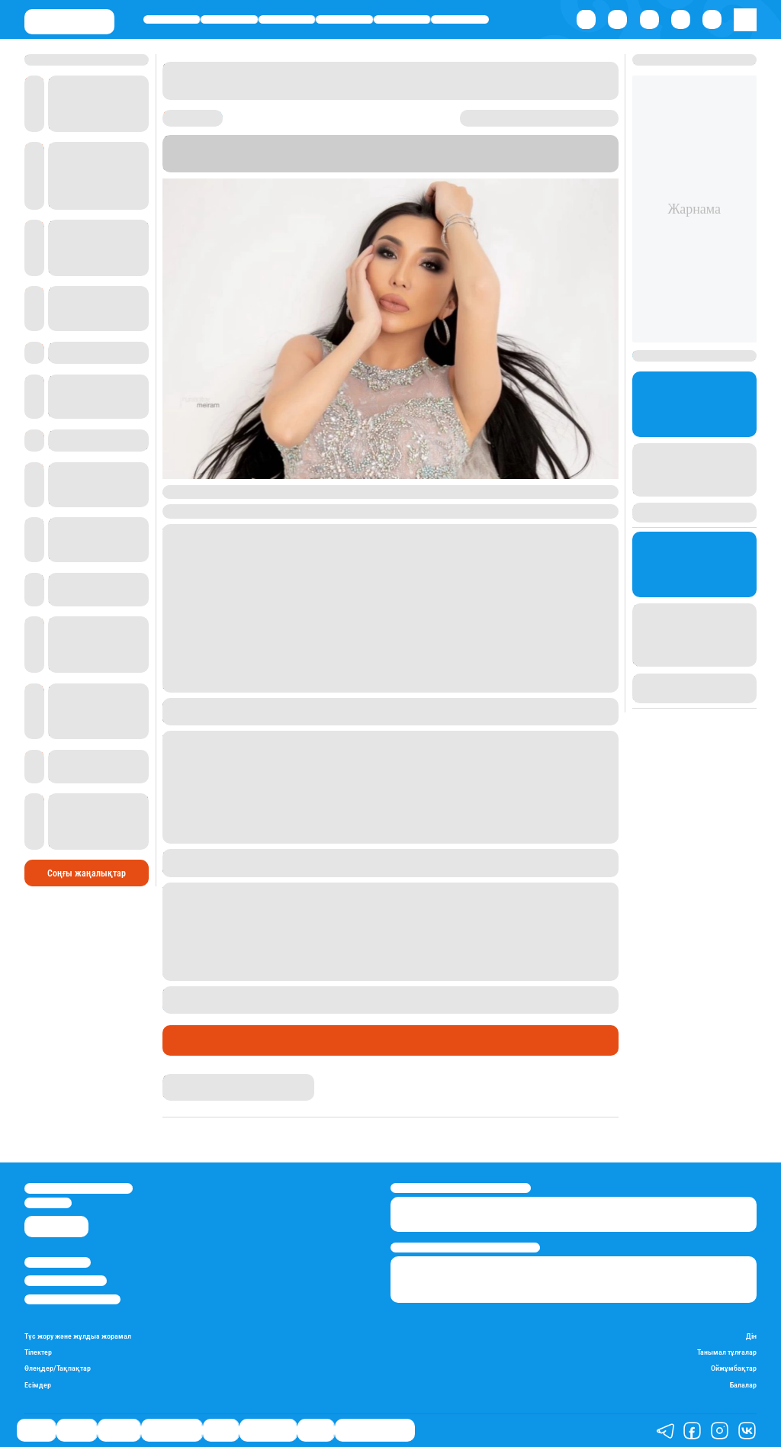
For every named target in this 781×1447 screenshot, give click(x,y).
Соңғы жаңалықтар (86, 873)
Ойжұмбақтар (734, 1368)
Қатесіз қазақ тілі (374, 1430)
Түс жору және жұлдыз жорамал (77, 1336)
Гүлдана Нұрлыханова (210, 1079)
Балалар (743, 1385)
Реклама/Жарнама (65, 1280)
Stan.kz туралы (57, 1262)
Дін (751, 1336)
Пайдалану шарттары (72, 1299)
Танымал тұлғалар (727, 1352)
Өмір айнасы (344, 19)
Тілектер (38, 1352)
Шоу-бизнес (460, 19)
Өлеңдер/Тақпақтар (57, 1368)
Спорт (402, 19)
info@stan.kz (48, 1202)
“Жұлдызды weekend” (391, 153)
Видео (315, 1430)
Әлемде (286, 19)
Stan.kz (221, 153)
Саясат (172, 19)
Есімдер (37, 1385)
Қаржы (229, 19)
